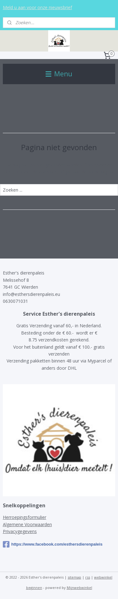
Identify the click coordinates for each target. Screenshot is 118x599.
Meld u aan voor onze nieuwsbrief (37, 7)
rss (87, 577)
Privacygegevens (20, 531)
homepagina (100, 172)
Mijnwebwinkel (79, 587)
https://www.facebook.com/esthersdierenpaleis (53, 544)
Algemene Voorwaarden (27, 524)
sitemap (74, 577)
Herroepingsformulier (24, 517)
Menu (59, 73)
